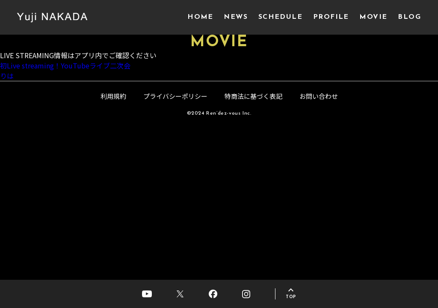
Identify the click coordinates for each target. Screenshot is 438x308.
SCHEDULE (280, 17)
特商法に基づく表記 (253, 96)
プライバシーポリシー (175, 96)
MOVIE (373, 17)
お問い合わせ (318, 96)
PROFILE (331, 17)
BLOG (409, 17)
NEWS (236, 17)
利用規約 (113, 96)
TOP (291, 297)
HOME (200, 17)
